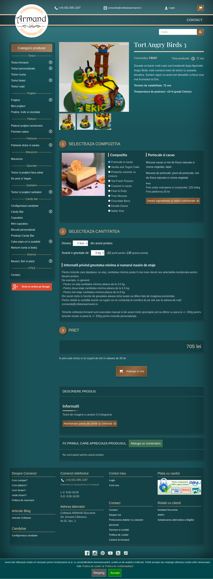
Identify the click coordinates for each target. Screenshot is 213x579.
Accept (114, 573)
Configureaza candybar (24, 205)
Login (170, 7)
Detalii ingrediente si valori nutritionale (171, 200)
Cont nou (114, 485)
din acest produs (100, 243)
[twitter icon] (118, 553)
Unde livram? (19, 495)
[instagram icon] (94, 553)
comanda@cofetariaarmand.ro (123, 7)
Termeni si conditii (119, 529)
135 (128, 253)
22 (109, 253)
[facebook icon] (87, 553)
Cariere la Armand (119, 539)
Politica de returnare (23, 500)
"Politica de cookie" (92, 566)
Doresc (67, 243)
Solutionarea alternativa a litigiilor (176, 519)
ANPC (161, 514)
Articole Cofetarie (21, 517)
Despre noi (115, 514)
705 (191, 346)
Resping (99, 573)
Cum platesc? (19, 485)
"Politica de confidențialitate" (119, 566)
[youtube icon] (110, 553)
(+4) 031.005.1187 (74, 479)
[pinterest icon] (102, 553)
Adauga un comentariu (146, 443)
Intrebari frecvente (168, 509)
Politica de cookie (118, 534)
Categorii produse (31, 48)
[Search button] (200, 32)
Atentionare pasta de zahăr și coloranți (88, 423)
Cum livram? (19, 490)
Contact (195, 20)
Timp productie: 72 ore (188, 58)
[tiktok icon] (125, 553)
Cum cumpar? (19, 480)
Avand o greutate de (75, 253)
